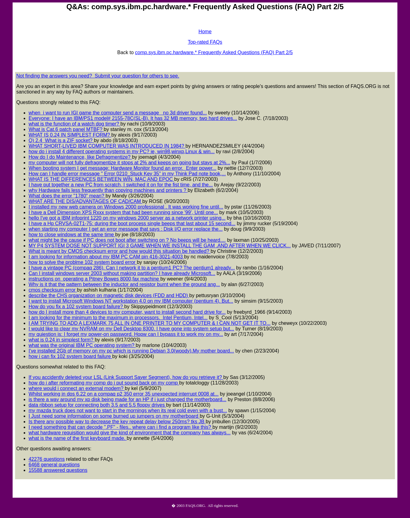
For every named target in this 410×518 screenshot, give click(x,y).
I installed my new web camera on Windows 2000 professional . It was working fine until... (126, 206)
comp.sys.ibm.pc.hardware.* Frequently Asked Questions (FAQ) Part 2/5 (214, 52)
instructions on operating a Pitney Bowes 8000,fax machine (94, 278)
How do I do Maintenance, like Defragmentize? (80, 157)
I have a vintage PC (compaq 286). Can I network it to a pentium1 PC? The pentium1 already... (132, 267)
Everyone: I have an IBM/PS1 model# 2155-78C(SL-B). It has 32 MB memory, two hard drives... (133, 118)
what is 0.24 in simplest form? (62, 339)
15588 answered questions (58, 470)
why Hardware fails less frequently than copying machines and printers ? (108, 190)
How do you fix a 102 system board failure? (76, 306)
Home (205, 31)
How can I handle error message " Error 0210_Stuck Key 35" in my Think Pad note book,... (127, 173)
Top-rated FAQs (205, 42)
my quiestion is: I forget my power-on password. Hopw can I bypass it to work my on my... (126, 334)
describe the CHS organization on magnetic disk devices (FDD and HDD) (109, 295)
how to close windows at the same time (72, 234)
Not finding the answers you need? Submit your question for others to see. (97, 75)
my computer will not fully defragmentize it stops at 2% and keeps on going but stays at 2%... (129, 162)
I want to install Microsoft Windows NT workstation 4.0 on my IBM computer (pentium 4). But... (131, 301)
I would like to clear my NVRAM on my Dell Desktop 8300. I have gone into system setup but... (131, 328)
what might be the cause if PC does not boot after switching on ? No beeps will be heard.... (127, 240)
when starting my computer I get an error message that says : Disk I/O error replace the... (126, 229)
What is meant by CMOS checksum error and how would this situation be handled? (120, 251)
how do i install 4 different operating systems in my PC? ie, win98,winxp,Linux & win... (122, 151)
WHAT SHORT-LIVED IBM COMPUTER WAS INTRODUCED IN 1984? (107, 146)
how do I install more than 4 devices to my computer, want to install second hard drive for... (127, 312)
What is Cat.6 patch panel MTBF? (66, 129)
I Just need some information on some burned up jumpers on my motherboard (114, 416)
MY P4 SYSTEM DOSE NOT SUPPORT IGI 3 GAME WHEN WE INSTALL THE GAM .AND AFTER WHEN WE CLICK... (160, 245)
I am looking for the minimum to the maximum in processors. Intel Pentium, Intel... (118, 317)
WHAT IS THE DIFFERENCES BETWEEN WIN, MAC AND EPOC (101, 179)
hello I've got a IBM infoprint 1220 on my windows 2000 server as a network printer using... (127, 218)
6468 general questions (54, 464)
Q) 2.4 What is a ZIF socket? (61, 140)
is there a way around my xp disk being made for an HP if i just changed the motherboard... (128, 399)
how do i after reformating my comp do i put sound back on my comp (104, 382)
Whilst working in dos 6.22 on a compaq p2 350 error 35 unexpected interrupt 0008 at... (124, 393)
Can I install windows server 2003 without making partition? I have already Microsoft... (122, 273)
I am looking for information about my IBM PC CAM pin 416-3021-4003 (106, 256)
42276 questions (47, 459)
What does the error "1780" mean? (67, 195)
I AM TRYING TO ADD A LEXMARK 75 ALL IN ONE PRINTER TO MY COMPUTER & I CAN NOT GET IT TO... (149, 323)
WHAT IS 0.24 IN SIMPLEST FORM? (70, 134)
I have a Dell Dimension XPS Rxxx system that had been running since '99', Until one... (123, 212)
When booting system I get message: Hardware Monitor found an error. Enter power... (122, 168)
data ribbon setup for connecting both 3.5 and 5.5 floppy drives (97, 405)
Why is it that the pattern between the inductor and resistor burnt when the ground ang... (124, 284)
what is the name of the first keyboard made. (78, 438)
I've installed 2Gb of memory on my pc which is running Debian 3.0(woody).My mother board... (131, 350)
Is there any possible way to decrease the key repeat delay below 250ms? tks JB (117, 421)
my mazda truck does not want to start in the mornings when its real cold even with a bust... (128, 410)
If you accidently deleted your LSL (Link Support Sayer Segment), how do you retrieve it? (126, 377)
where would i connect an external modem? (77, 388)
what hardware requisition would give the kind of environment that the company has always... (130, 432)
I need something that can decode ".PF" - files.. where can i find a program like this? (120, 427)
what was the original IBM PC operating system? (82, 345)
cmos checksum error (53, 290)
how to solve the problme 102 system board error (83, 262)
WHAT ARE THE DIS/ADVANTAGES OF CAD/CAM (85, 201)
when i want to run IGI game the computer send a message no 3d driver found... (118, 112)
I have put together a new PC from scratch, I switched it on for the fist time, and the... (121, 184)
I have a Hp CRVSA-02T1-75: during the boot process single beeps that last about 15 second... (132, 223)
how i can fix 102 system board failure (70, 356)
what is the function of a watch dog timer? (74, 123)
